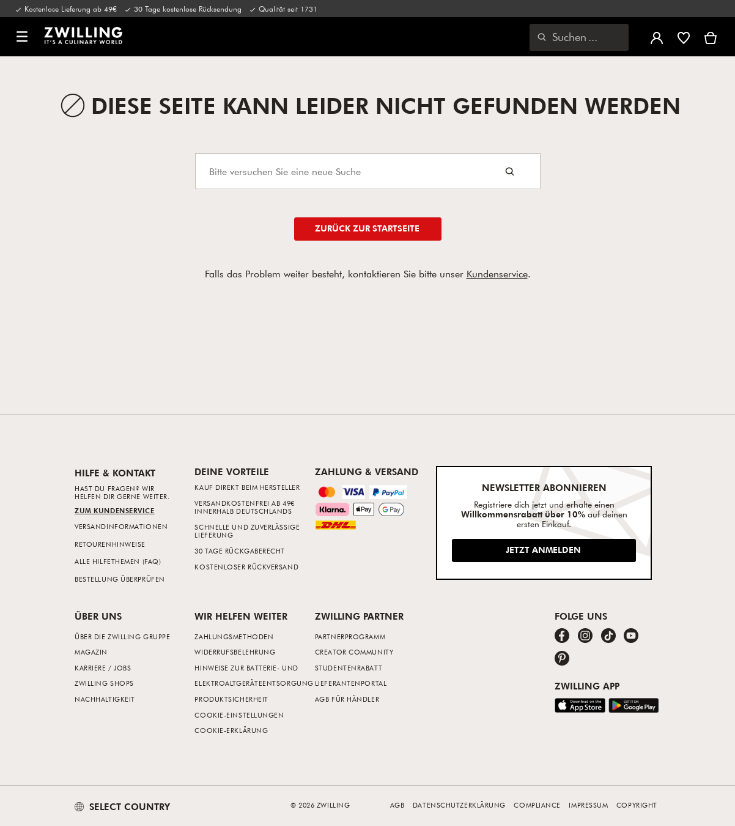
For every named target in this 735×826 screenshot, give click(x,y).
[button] (22, 37)
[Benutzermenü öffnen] (656, 36)
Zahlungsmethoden (233, 636)
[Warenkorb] (710, 36)
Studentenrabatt (348, 667)
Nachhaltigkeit (105, 699)
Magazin (91, 651)
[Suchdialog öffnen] (579, 37)
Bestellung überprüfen (120, 579)
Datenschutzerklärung (459, 804)
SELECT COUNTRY (122, 806)
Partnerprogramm (350, 636)
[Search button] (509, 171)
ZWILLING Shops (104, 683)
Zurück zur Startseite (367, 228)
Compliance (537, 804)
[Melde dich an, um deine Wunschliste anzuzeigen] (683, 36)
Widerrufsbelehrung (234, 651)
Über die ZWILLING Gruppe (122, 636)
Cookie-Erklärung (231, 730)
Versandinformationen (121, 526)
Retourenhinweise (110, 544)
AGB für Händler (347, 699)
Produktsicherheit (231, 699)
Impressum (588, 804)
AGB (397, 804)
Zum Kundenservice (114, 510)
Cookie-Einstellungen (239, 714)
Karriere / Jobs (103, 667)
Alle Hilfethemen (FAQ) (118, 561)
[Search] (368, 171)
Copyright (636, 804)
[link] (83, 35)
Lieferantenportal (350, 683)
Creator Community (354, 651)
